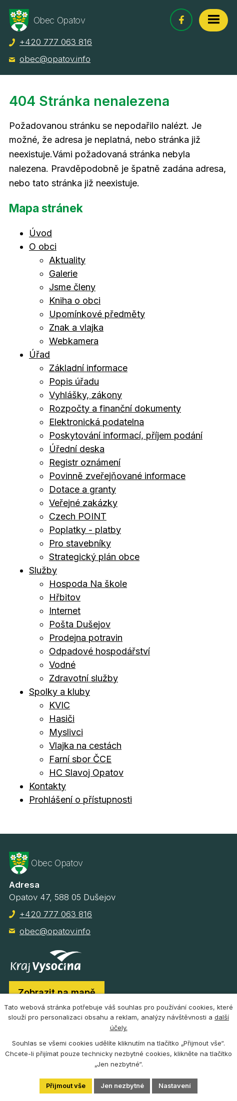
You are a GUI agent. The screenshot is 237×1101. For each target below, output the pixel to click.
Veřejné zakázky (83, 503)
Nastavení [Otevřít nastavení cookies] (175, 1086)
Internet (64, 610)
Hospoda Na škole (88, 583)
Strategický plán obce (94, 556)
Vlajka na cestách (85, 745)
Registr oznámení (84, 462)
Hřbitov (64, 597)
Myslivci (66, 732)
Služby (43, 570)
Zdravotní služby (83, 678)
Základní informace (88, 368)
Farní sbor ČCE (80, 759)
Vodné (62, 664)
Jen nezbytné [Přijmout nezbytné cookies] (122, 1086)
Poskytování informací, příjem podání (125, 435)
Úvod (40, 233)
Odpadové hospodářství (99, 651)
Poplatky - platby (85, 530)
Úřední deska (76, 449)
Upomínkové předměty (97, 314)
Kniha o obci (74, 300)
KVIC (59, 705)
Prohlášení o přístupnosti (80, 799)
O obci (42, 246)
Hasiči (61, 718)
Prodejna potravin (85, 637)
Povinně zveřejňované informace (117, 476)
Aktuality (67, 260)
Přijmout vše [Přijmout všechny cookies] (66, 1086)
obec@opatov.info (55, 59)
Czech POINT (77, 516)
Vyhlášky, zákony (85, 395)
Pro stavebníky (80, 543)
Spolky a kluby (59, 691)
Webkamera (73, 341)
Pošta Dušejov (79, 624)
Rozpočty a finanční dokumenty (115, 408)
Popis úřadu (74, 381)
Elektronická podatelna (96, 422)
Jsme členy (72, 287)
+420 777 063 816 (56, 42)
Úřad (39, 354)
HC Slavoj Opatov (86, 772)
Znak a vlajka (76, 327)
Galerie (63, 273)
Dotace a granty (82, 489)
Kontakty (47, 786)
